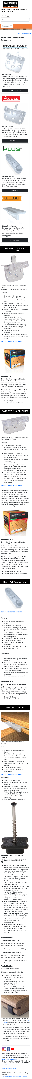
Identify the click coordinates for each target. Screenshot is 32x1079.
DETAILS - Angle (15, 141)
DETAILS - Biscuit (15, 240)
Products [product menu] (7, 26)
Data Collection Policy (9, 1068)
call (28, 1020)
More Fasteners (24, 33)
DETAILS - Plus (14, 190)
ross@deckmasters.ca (9, 1065)
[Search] (15, 20)
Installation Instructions (11, 341)
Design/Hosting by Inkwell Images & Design (14, 1076)
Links (5, 15)
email (5, 1022)
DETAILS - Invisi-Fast (15, 91)
